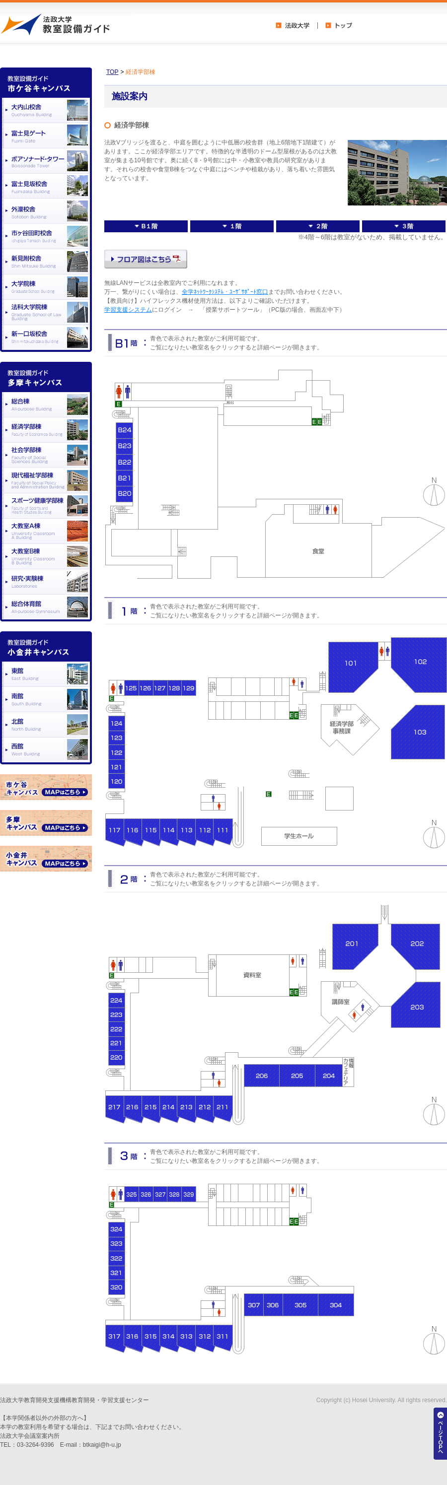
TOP (112, 71)
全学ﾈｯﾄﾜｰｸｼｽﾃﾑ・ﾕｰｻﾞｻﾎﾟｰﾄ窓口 (225, 291)
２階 (317, 226)
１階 (232, 226)
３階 (403, 226)
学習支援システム (128, 309)
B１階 (146, 226)
